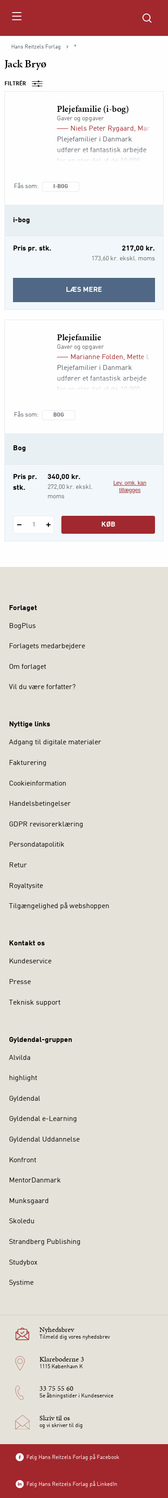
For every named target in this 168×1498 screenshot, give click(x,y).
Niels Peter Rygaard (102, 128)
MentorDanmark (35, 1180)
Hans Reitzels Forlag (36, 47)
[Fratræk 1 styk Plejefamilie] (19, 524)
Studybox (23, 1262)
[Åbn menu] (16, 18)
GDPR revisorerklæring (46, 824)
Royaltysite (26, 886)
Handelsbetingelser (40, 804)
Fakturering (28, 763)
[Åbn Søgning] (147, 18)
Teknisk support (34, 1002)
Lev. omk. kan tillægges (129, 486)
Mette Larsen (147, 357)
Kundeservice (30, 961)
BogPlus (22, 626)
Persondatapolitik (37, 844)
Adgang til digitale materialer (55, 742)
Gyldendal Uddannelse (44, 1139)
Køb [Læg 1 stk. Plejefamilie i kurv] (108, 524)
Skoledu (21, 1221)
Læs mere (108, 293)
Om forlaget (27, 667)
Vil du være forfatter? (42, 687)
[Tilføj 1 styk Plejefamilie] (48, 524)
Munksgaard (29, 1201)
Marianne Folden (96, 357)
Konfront (22, 1160)
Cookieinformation (37, 783)
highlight (23, 1078)
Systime (21, 1283)
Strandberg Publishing (45, 1242)
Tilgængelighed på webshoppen (59, 906)
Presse (20, 982)
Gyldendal (24, 1099)
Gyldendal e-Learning (43, 1119)
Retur (18, 865)
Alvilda (19, 1058)
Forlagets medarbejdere (47, 646)
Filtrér (26, 84)
